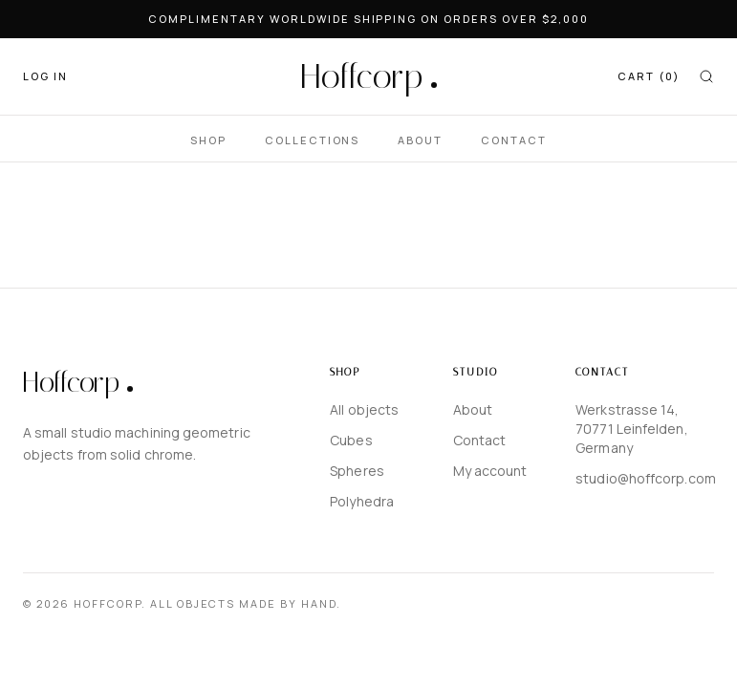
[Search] (706, 76)
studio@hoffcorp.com (644, 478)
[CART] (649, 77)
